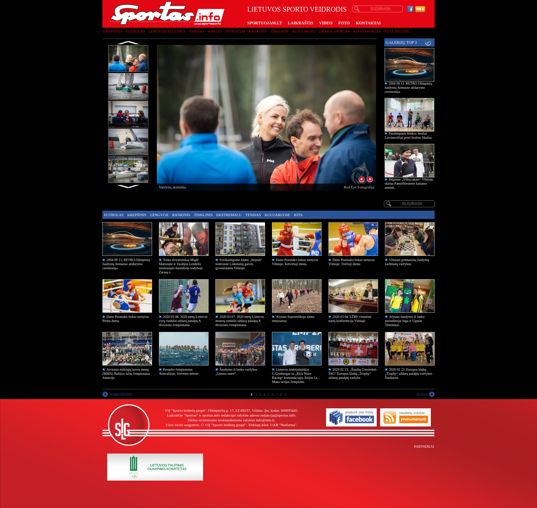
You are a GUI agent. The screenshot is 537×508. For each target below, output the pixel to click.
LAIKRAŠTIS (300, 23)
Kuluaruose (397, 31)
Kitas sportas (367, 31)
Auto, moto (303, 31)
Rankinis (258, 31)
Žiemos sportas (334, 31)
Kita (298, 215)
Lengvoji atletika (166, 31)
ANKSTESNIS (121, 394)
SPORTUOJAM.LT (264, 23)
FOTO (344, 23)
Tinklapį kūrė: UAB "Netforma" (272, 425)
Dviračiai (235, 31)
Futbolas (135, 31)
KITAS (421, 394)
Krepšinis (112, 31)
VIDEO (326, 23)
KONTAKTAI (368, 23)
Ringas (215, 31)
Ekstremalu (229, 215)
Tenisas (196, 31)
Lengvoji (159, 215)
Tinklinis (279, 31)
